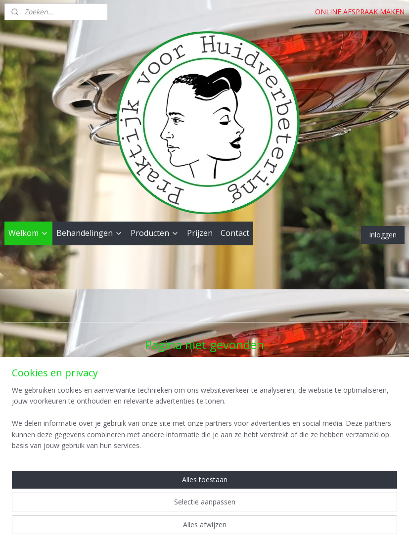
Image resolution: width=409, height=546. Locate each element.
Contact (235, 233)
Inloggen (383, 234)
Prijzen (200, 233)
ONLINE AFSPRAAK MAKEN (360, 11)
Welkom (28, 233)
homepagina (243, 383)
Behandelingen (89, 233)
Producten (155, 233)
